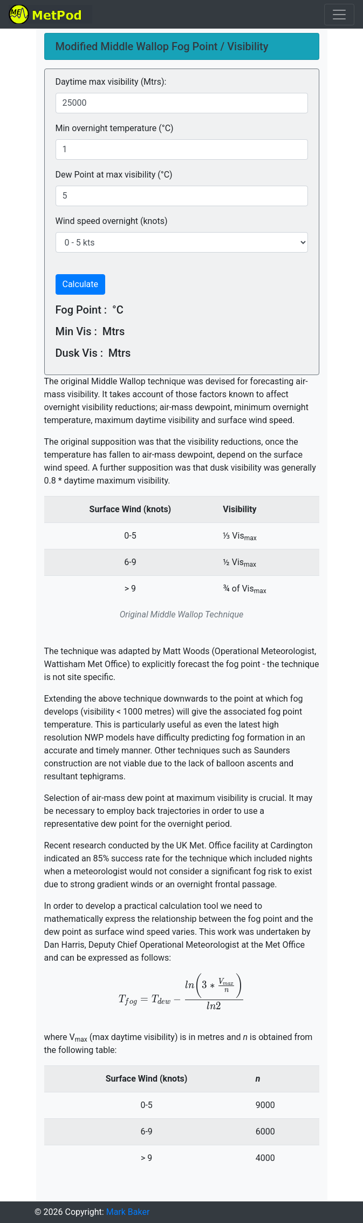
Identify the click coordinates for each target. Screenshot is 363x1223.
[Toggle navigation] (339, 14)
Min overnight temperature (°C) (115, 128)
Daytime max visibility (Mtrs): (111, 82)
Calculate (81, 284)
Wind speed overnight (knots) (112, 221)
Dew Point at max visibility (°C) (114, 174)
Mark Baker (128, 1212)
